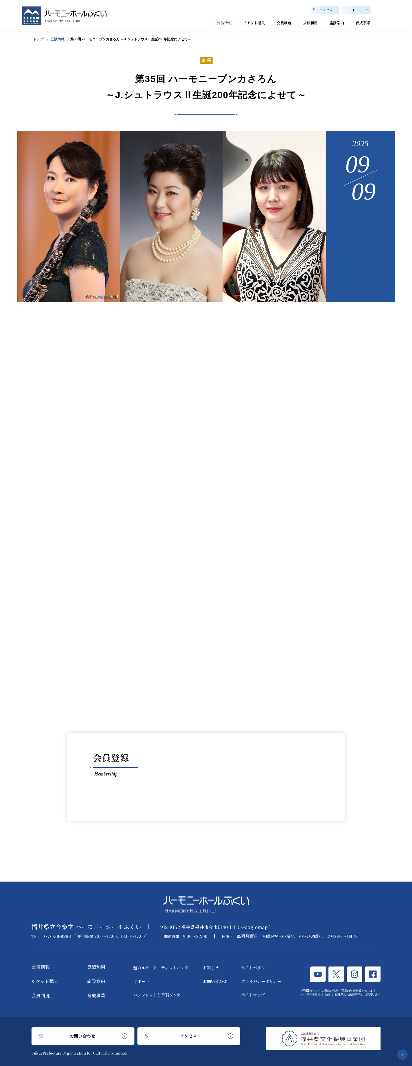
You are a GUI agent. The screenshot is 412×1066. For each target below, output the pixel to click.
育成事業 (361, 22)
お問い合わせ (215, 981)
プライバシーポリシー (261, 981)
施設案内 (331, 22)
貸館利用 (302, 22)
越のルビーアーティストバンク (161, 967)
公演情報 (204, 22)
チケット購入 (238, 22)
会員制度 (272, 22)
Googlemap (254, 927)
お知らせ (211, 967)
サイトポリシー (255, 967)
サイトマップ (253, 995)
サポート (141, 981)
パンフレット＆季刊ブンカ (157, 995)
